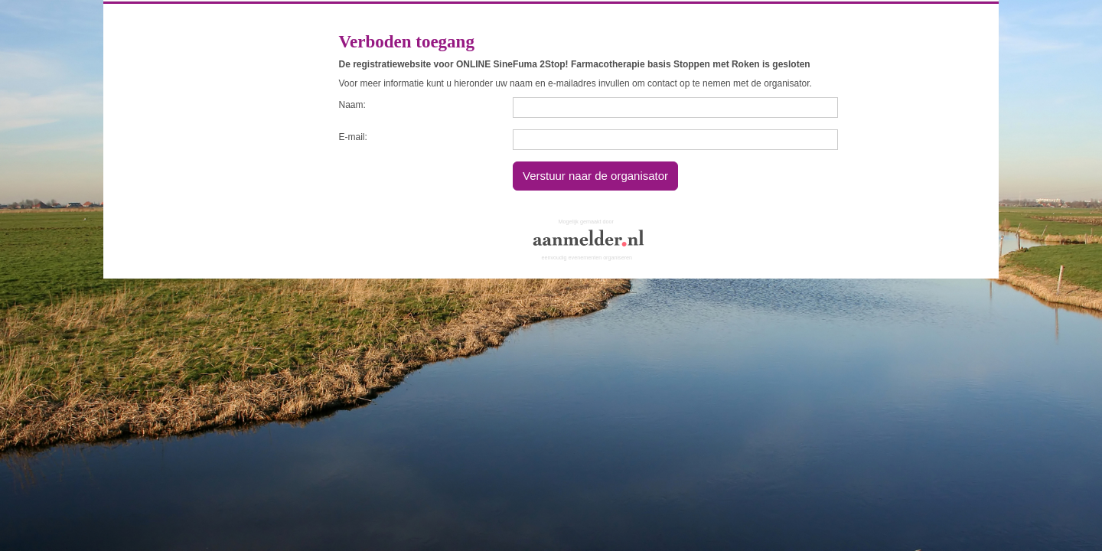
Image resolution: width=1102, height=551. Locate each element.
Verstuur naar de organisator (595, 175)
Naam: (352, 104)
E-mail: (353, 137)
